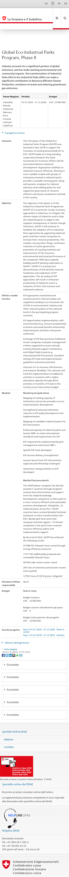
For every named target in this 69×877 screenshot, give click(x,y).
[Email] (20, 642)
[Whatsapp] (17, 642)
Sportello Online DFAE (14, 719)
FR (59, 3)
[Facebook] (3, 642)
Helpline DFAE (11, 818)
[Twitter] (7, 642)
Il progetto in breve (14, 120)
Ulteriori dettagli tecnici (16, 630)
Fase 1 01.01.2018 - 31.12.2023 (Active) (43, 623)
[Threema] (14, 642)
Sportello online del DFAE (17, 771)
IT (53, 3)
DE (46, 3)
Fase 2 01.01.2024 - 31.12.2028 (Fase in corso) (43, 618)
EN (65, 3)
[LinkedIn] (10, 642)
